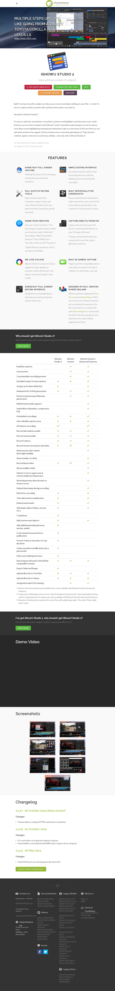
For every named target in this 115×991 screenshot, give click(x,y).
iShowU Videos (42, 937)
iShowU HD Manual (66, 977)
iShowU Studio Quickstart (46, 932)
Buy (86, 87)
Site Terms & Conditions (89, 913)
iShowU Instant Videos (45, 929)
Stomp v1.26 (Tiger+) (66, 963)
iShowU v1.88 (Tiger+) (67, 960)
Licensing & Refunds (88, 918)
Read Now (23, 346)
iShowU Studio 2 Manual (46, 906)
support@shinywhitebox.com (26, 916)
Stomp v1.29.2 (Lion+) (67, 927)
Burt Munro (87, 297)
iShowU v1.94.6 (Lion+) (67, 920)
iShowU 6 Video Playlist (45, 899)
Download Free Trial (67, 87)
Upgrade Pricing (50, 93)
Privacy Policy (86, 915)
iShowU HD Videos (43, 934)
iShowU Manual (64, 979)
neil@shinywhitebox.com (24, 903)
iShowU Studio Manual (67, 974)
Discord (70, 93)
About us (84, 899)
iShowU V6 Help (43, 901)
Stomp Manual (64, 982)
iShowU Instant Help (44, 904)
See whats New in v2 (38, 87)
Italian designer (79, 311)
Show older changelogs (31, 869)
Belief (83, 901)
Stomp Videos (42, 939)
